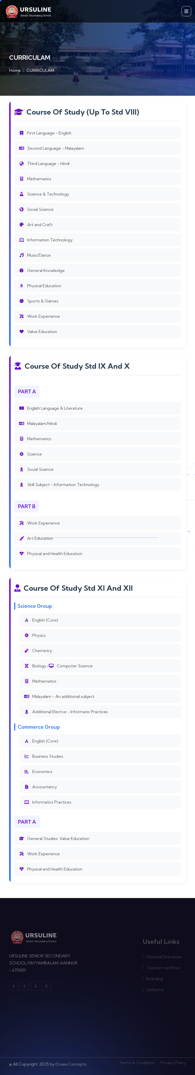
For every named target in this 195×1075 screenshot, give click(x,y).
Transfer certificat (161, 968)
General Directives (162, 957)
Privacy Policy (173, 1061)
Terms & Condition (137, 1061)
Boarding (153, 979)
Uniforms (153, 990)
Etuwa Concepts (71, 1062)
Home (15, 71)
